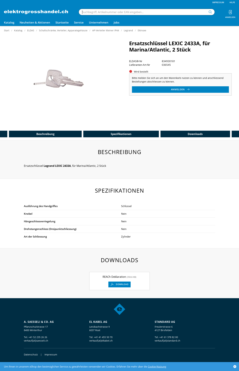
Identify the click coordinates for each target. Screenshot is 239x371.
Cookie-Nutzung (157, 366)
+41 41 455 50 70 (103, 337)
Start (6, 30)
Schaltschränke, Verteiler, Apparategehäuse (63, 30)
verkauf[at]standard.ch (167, 340)
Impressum (218, 2)
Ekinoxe (142, 30)
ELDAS (30, 30)
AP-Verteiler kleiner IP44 (105, 30)
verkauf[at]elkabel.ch (101, 340)
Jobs (116, 22)
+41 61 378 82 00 (168, 337)
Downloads (195, 134)
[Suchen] (210, 12)
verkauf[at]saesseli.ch (36, 340)
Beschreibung (45, 134)
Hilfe (232, 2)
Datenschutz (31, 354)
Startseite (62, 22)
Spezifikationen (121, 134)
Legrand (128, 30)
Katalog (18, 30)
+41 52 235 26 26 (38, 337)
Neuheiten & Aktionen (35, 22)
